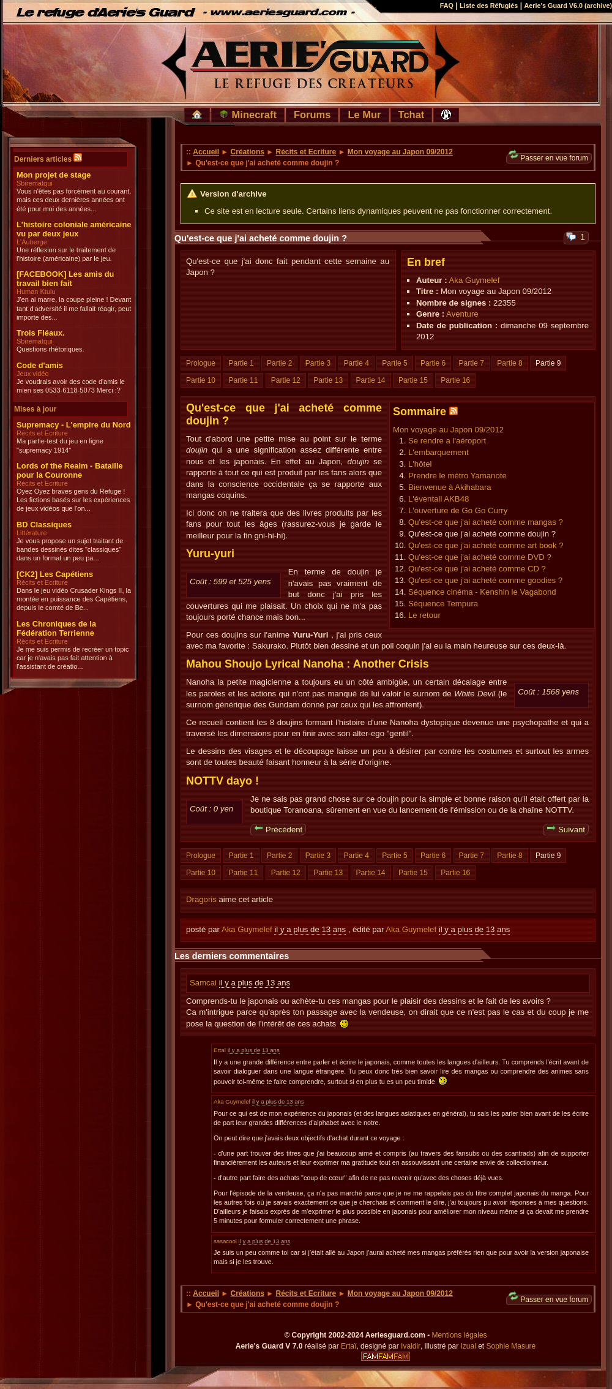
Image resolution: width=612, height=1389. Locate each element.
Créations (247, 152)
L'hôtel (419, 464)
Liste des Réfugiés (489, 5)
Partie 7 (471, 363)
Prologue (200, 363)
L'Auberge (32, 242)
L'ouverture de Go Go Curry (457, 510)
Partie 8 (509, 363)
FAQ (446, 5)
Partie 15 (413, 380)
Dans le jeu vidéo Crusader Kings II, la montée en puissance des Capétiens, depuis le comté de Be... (74, 599)
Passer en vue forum (548, 157)
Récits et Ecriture (42, 433)
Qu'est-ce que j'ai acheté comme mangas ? (485, 522)
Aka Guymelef (474, 280)
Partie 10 (200, 380)
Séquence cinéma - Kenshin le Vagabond (482, 592)
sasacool (225, 1241)
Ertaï (220, 1050)
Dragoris (201, 899)
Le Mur (364, 114)
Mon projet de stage (54, 174)
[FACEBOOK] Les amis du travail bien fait (65, 278)
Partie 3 (317, 363)
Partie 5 (394, 363)
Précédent (278, 829)
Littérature (32, 532)
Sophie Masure (511, 1346)
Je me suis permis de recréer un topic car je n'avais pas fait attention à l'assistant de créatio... (73, 658)
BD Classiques (44, 524)
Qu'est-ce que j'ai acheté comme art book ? (486, 545)
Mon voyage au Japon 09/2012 (400, 152)
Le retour (424, 615)
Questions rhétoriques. (50, 349)
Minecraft (248, 114)
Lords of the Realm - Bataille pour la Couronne (70, 470)
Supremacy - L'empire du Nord (74, 424)
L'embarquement (438, 452)
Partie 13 (328, 380)
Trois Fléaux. (41, 332)
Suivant (566, 829)
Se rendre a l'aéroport (447, 440)
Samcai (204, 982)
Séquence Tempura (443, 603)
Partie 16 (455, 380)
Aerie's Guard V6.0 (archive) (568, 5)
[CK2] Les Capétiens (55, 574)
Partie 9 (548, 363)
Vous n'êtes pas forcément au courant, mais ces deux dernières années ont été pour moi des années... (74, 200)
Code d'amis (40, 365)
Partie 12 (285, 380)
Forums (312, 114)
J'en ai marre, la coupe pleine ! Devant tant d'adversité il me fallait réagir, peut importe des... (74, 308)
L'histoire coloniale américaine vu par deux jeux (74, 229)
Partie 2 (279, 363)
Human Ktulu (36, 291)
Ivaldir (410, 1346)
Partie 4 (356, 363)
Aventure (462, 313)
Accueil (206, 152)
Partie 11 (243, 380)
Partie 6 (433, 363)
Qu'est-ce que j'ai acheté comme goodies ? (485, 580)
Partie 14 (371, 380)
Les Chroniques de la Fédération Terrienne (56, 628)
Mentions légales (459, 1335)
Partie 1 (240, 363)
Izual (468, 1346)
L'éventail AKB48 (438, 498)
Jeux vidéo (33, 373)
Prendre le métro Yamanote (457, 475)
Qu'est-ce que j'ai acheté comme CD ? (477, 568)
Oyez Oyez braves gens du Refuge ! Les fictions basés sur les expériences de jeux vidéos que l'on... (73, 500)
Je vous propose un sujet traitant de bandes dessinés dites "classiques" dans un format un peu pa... (70, 549)
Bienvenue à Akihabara (449, 487)
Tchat (411, 114)
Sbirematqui (35, 183)
